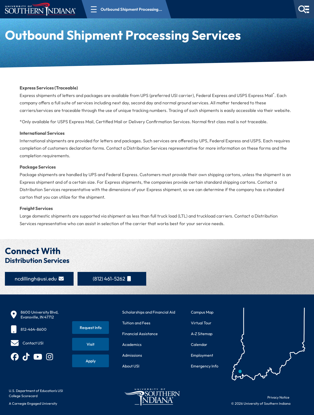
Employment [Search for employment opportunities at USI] (202, 355)
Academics (132, 344)
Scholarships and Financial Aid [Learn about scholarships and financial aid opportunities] (148, 312)
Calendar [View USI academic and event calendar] (199, 344)
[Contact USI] (27, 343)
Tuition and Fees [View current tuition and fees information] (136, 322)
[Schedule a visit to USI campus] (90, 344)
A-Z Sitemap (201, 333)
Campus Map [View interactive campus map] (202, 312)
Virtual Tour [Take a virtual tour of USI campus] (201, 322)
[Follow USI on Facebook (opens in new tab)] (15, 357)
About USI (130, 366)
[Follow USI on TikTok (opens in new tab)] (26, 357)
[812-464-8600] (34, 329)
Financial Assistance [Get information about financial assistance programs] (140, 333)
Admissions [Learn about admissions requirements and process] (132, 355)
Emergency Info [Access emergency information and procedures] (204, 366)
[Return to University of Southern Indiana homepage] (152, 397)
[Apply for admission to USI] (90, 360)
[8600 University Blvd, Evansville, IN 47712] (34, 314)
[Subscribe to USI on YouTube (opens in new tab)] (37, 357)
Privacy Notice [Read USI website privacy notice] (278, 397)
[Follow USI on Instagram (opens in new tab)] (49, 357)
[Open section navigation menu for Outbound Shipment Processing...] (126, 9)
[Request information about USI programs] (90, 327)
